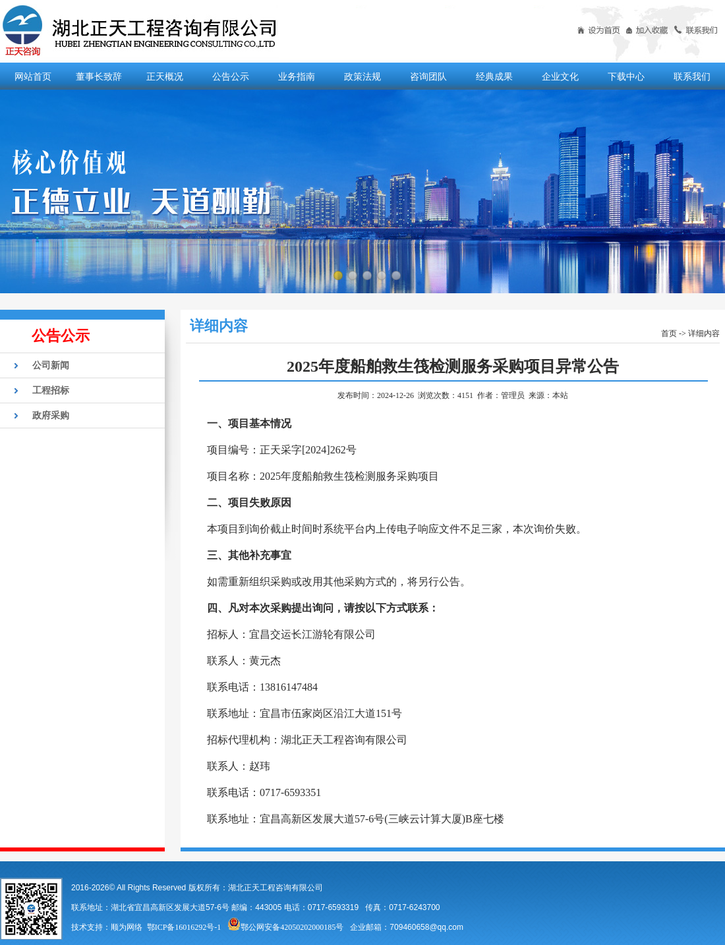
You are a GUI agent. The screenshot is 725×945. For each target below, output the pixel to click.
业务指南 (296, 76)
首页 (669, 333)
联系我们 (692, 76)
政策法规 (362, 76)
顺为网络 (126, 927)
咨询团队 (428, 76)
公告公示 (230, 76)
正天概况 (164, 76)
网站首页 (32, 76)
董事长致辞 (99, 76)
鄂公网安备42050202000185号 (285, 927)
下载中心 (626, 76)
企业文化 (560, 76)
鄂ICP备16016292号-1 (184, 927)
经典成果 (494, 76)
